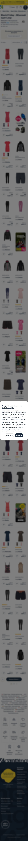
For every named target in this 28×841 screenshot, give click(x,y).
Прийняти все (19, 435)
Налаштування (9, 435)
